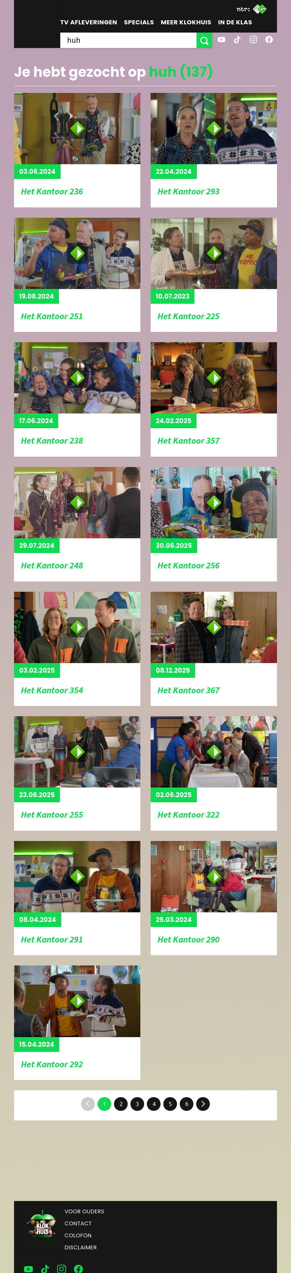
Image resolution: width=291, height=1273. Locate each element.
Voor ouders (84, 1211)
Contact (78, 1223)
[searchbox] (128, 40)
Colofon (78, 1235)
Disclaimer (81, 1247)
